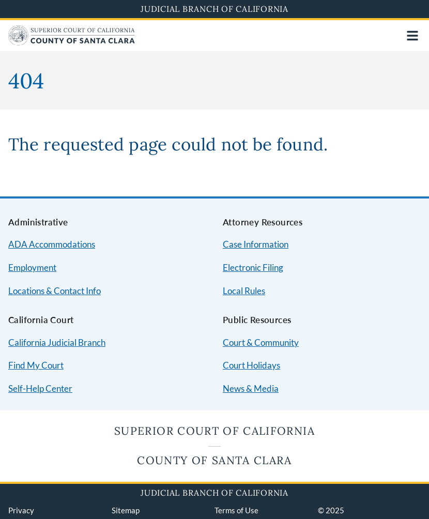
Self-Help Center (40, 388)
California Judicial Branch (56, 342)
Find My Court (36, 365)
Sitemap (126, 510)
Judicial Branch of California (214, 9)
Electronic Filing (253, 267)
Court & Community (261, 342)
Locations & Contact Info (54, 290)
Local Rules (244, 290)
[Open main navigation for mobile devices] (412, 35)
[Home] (71, 42)
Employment (32, 267)
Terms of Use (236, 510)
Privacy (21, 510)
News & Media (251, 388)
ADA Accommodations (51, 244)
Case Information (255, 244)
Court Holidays (251, 365)
